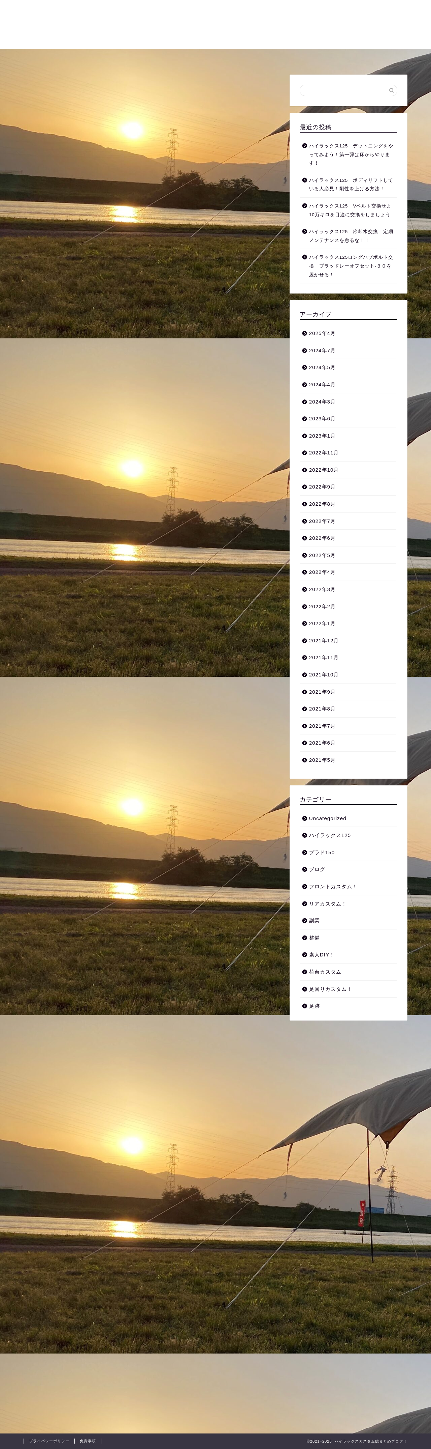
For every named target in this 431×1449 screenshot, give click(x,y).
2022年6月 (322, 538)
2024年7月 (322, 350)
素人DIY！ (322, 954)
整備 (301, 57)
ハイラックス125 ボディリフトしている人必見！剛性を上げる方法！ (351, 185)
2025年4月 (322, 333)
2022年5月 (322, 555)
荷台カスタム (150, 57)
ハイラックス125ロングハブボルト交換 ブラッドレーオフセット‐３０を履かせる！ (351, 266)
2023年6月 (322, 418)
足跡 (314, 1006)
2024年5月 (322, 367)
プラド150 (322, 852)
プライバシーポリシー (49, 1441)
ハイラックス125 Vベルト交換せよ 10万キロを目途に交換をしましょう (352, 210)
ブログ (317, 869)
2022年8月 (322, 504)
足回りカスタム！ (97, 57)
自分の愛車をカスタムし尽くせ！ (215, 24)
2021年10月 (324, 674)
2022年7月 (322, 521)
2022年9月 (322, 487)
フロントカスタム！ (204, 57)
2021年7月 (322, 726)
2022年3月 (322, 589)
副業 (314, 920)
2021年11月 (324, 657)
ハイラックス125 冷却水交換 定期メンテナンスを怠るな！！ (351, 236)
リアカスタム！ (261, 57)
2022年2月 (322, 606)
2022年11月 (324, 452)
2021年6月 (322, 743)
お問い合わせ (338, 57)
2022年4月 (322, 572)
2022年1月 (322, 623)
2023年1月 (322, 436)
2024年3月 (322, 402)
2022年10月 (324, 470)
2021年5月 (322, 760)
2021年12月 (324, 640)
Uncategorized (327, 818)
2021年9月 (322, 692)
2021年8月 (322, 709)
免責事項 (88, 1441)
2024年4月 (322, 384)
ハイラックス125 (330, 835)
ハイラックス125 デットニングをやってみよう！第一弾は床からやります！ (351, 154)
